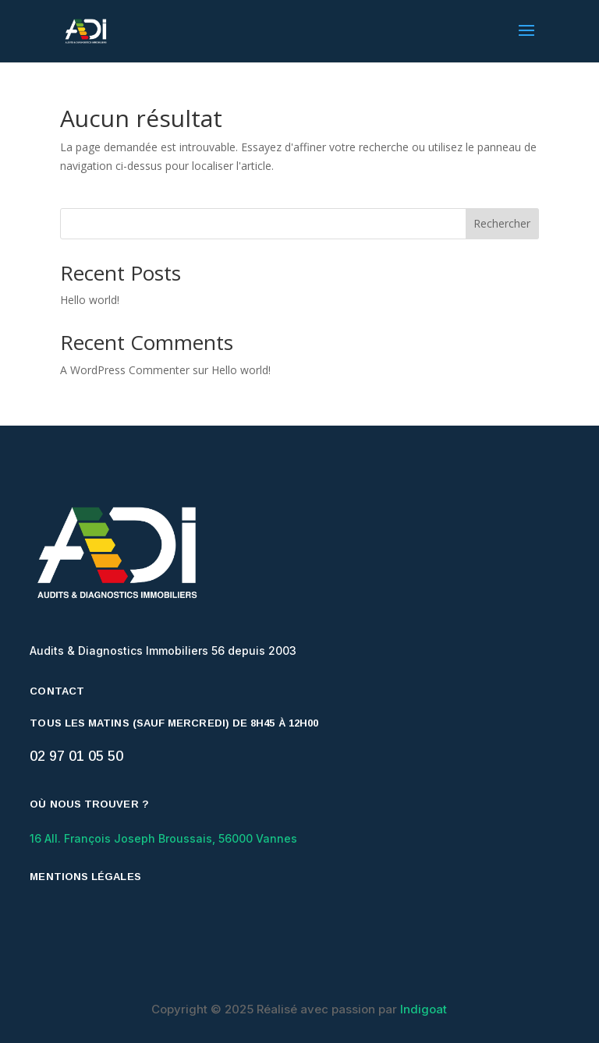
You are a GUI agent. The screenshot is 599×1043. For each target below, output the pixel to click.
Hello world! (89, 299)
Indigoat (423, 1009)
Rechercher (501, 223)
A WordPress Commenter (125, 369)
